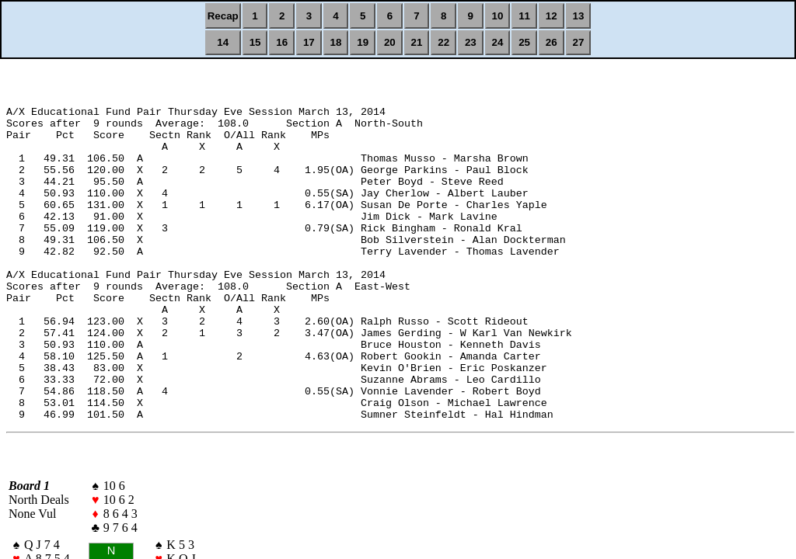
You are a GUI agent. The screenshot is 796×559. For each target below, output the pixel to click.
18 (336, 42)
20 (390, 42)
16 (282, 42)
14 (223, 42)
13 (579, 16)
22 (443, 42)
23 (471, 42)
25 (524, 42)
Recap (223, 16)
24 (498, 42)
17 (309, 42)
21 (417, 42)
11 (524, 16)
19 (362, 42)
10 (498, 16)
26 (551, 42)
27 (579, 42)
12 (551, 16)
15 (255, 42)
